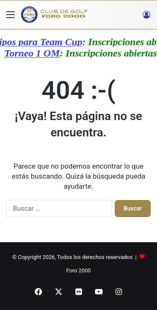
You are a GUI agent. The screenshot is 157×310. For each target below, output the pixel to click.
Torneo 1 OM (30, 53)
